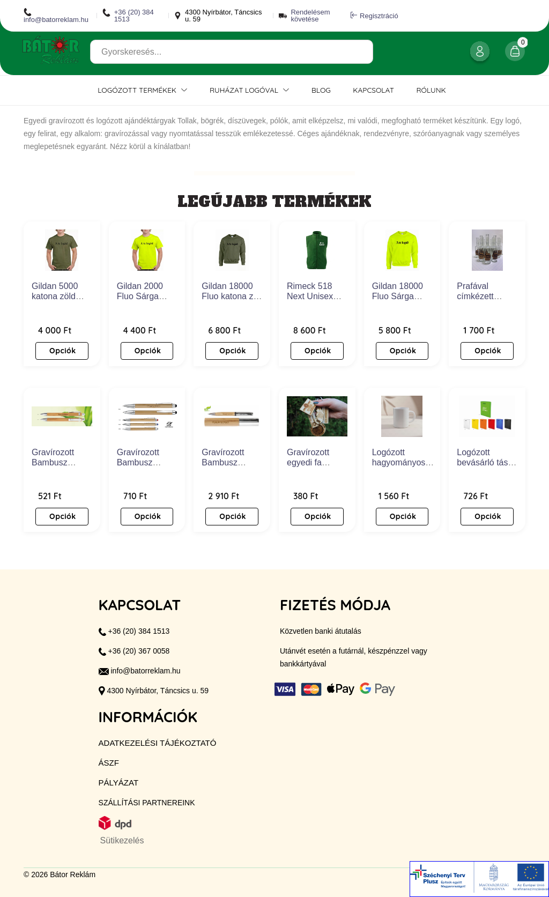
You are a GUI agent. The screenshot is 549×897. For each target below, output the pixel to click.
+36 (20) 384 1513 (128, 16)
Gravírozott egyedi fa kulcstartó (308, 462)
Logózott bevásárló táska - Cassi (487, 462)
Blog (321, 89)
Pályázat (118, 782)
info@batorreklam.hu (56, 15)
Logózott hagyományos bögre (399, 462)
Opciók (62, 350)
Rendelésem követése (310, 16)
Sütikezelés (122, 840)
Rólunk (431, 89)
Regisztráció (374, 15)
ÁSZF (109, 762)
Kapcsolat (373, 89)
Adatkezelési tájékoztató (158, 742)
